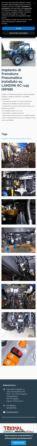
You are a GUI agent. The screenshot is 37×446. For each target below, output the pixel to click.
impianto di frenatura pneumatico (13, 139)
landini (28, 139)
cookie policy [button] (28, 8)
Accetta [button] (18, 28)
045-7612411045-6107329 (11, 406)
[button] (34, 3)
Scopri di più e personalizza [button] (18, 33)
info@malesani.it (12, 412)
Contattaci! (18, 443)
